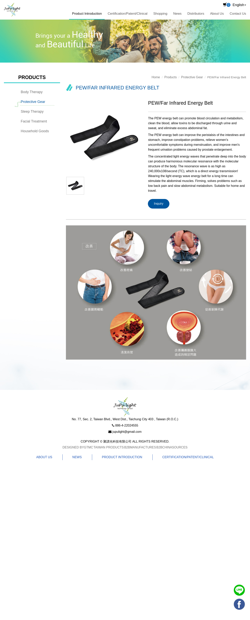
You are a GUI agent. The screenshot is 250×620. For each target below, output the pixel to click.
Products (170, 77)
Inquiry (158, 203)
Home (156, 77)
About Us (217, 13)
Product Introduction (87, 13)
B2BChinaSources (171, 447)
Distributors (195, 13)
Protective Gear (33, 102)
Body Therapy (32, 92)
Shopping (160, 13)
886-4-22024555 (126, 425)
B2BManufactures (140, 447)
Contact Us (238, 13)
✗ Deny (6, 490)
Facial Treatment (34, 121)
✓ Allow (6, 484)
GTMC (88, 447)
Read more (10, 525)
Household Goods (35, 131)
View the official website (40, 525)
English (238, 5)
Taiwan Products (109, 447)
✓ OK (126, 617)
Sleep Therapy (32, 111)
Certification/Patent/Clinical (127, 13)
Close (4, 472)
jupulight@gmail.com (127, 431)
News (177, 13)
